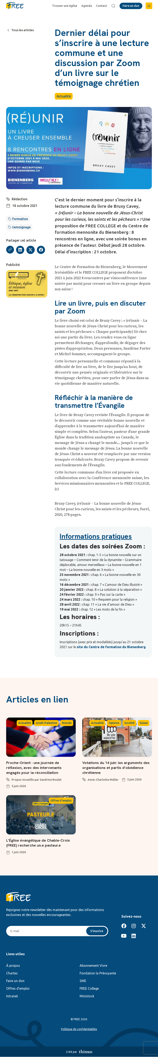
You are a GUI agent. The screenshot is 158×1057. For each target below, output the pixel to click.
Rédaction (20, 199)
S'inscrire (96, 931)
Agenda (87, 5)
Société (129, 723)
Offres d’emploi (17, 989)
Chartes (12, 973)
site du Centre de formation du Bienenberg (111, 647)
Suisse (143, 723)
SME (83, 981)
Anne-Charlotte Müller (103, 779)
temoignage (21, 227)
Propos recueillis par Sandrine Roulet (37, 779)
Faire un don (15, 981)
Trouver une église (65, 5)
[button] (149, 5)
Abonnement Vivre (93, 966)
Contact (102, 5)
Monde (67, 723)
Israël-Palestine (46, 723)
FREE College (89, 989)
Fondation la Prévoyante (98, 973)
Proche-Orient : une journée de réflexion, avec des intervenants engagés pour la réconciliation (36, 767)
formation (20, 219)
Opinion (114, 723)
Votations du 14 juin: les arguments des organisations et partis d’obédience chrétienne (115, 767)
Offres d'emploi (61, 800)
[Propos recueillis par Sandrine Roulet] (8, 779)
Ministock (87, 996)
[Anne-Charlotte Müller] (84, 779)
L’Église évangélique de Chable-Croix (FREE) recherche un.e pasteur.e (41, 843)
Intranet (12, 996)
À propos (13, 966)
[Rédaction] (8, 199)
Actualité (64, 96)
